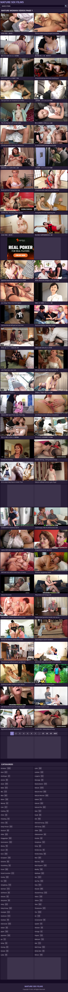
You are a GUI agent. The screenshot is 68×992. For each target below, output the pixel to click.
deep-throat (6, 826)
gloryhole (5, 900)
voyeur (39, 935)
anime (4, 780)
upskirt (38, 923)
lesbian (39, 772)
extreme (5, 861)
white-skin (40, 951)
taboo (38, 896)
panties (39, 838)
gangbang (6, 885)
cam (4, 807)
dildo (4, 834)
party (38, 846)
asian (4, 784)
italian (4, 927)
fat (4, 881)
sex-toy (39, 881)
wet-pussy (40, 947)
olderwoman (40, 834)
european (6, 857)
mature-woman (41, 795)
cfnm (4, 815)
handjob (5, 912)
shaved (39, 888)
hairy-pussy (6, 908)
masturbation (41, 784)
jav (3, 939)
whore (39, 954)
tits (38, 912)
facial (4, 869)
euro (4, 853)
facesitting (6, 865)
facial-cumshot (7, 873)
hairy (4, 904)
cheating (5, 818)
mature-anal (40, 791)
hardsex (5, 920)
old (38, 818)
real (38, 857)
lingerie (39, 776)
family (5, 877)
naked (38, 799)
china (4, 822)
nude (38, 815)
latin (38, 768)
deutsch (5, 830)
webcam (39, 939)
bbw (4, 795)
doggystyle (6, 838)
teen (38, 904)
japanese (5, 935)
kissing (4, 947)
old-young (40, 826)
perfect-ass (40, 850)
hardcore (6, 916)
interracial (6, 923)
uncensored (40, 920)
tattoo (39, 900)
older (38, 830)
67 (43, 733)
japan (4, 931)
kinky (4, 943)
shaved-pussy (41, 892)
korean (5, 951)
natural (39, 803)
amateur (6, 768)
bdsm (4, 799)
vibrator (39, 927)
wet (38, 943)
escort (4, 850)
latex (4, 954)
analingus (5, 776)
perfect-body (40, 853)
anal (4, 772)
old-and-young (41, 822)
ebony (4, 846)
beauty (4, 803)
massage (39, 780)
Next (55, 733)
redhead (39, 873)
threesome (40, 908)
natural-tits (40, 807)
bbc (4, 791)
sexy (38, 885)
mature (39, 787)
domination (6, 842)
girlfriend (5, 892)
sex (38, 877)
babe (4, 787)
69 (51, 733)
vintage (39, 931)
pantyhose (40, 842)
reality (39, 869)
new (38, 811)
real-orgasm (41, 865)
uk (37, 916)
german (5, 888)
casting (5, 811)
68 (47, 733)
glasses (5, 896)
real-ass (39, 861)
